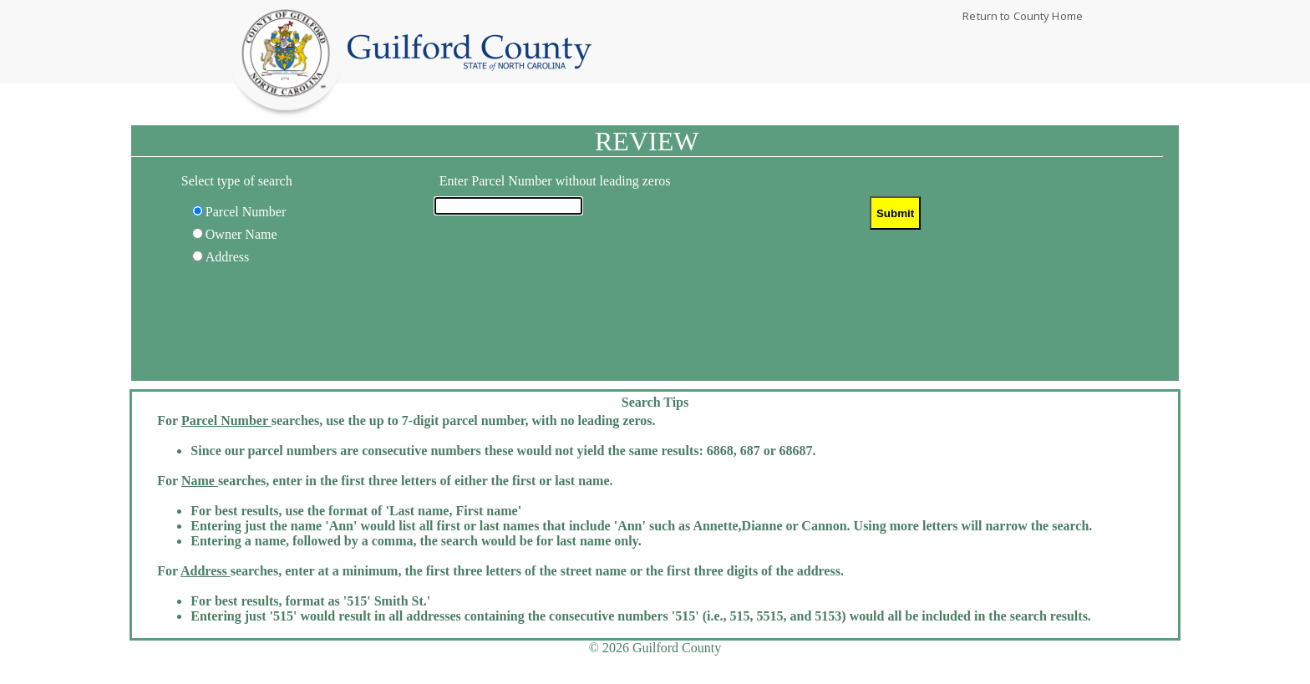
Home (470, 52)
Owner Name (241, 234)
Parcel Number (246, 212)
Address (227, 257)
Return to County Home (1022, 15)
